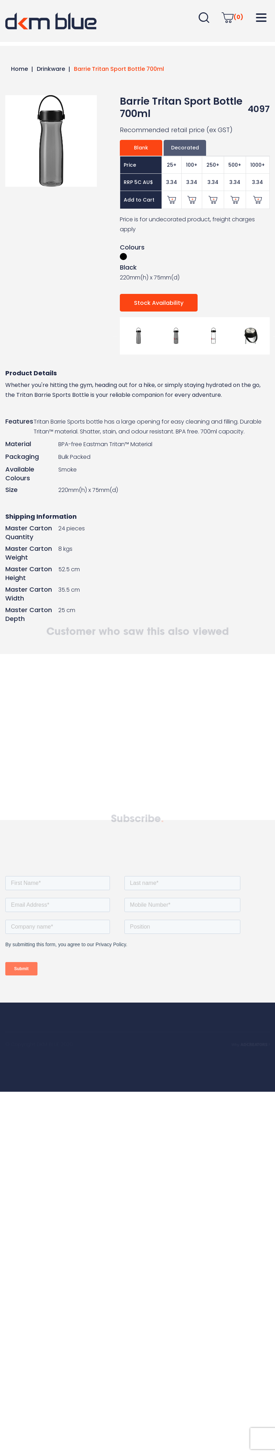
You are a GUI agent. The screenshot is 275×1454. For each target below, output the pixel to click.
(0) (232, 17)
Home (19, 69)
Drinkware (51, 69)
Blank (141, 147)
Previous (114, 335)
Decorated (185, 147)
